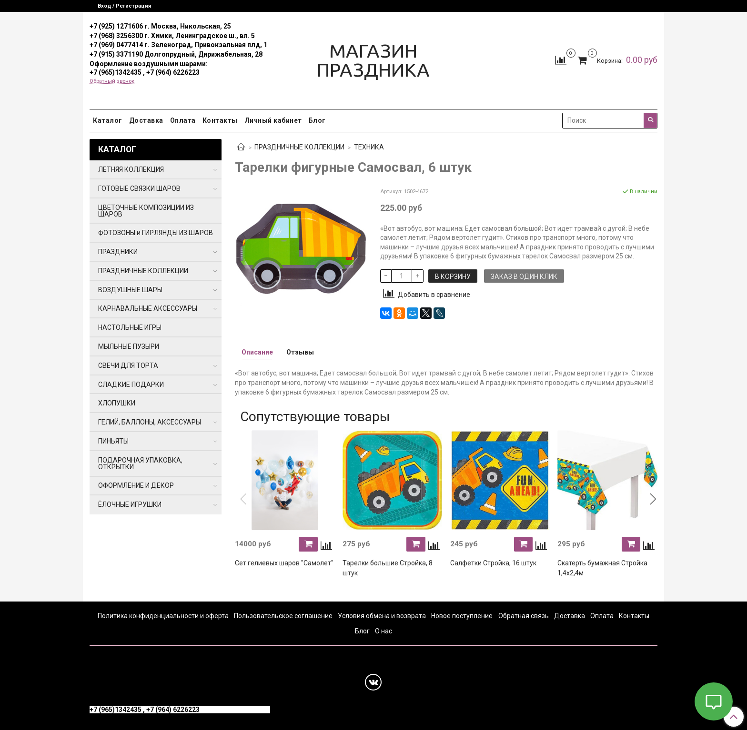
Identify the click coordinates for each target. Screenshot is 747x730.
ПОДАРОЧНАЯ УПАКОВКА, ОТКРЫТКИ (140, 463)
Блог (317, 120)
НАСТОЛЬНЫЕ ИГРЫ (130, 327)
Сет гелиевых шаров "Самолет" (284, 563)
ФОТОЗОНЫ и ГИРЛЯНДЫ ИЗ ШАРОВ (155, 233)
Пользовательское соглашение (283, 616)
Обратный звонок (112, 81)
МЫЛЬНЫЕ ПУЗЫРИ (128, 346)
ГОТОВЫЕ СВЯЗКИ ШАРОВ (139, 188)
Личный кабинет (273, 120)
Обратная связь (523, 616)
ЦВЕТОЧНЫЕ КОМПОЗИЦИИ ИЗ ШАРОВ (146, 211)
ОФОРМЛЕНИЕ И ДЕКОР (136, 485)
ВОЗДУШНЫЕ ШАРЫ (130, 290)
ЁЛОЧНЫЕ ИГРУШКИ (130, 504)
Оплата (183, 120)
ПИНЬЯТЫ (113, 441)
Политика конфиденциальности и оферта (163, 616)
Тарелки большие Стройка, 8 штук (388, 568)
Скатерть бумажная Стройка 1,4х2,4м (602, 568)
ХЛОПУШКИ (116, 403)
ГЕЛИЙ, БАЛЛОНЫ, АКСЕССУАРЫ (149, 422)
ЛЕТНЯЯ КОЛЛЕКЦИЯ (131, 169)
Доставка (146, 120)
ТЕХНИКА (369, 147)
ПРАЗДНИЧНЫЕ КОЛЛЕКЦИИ (299, 147)
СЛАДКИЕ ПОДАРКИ (131, 384)
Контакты (220, 120)
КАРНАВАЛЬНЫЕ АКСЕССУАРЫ (147, 308)
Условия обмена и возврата (382, 616)
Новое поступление (462, 616)
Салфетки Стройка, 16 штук (493, 563)
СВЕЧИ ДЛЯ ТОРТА (128, 365)
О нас (383, 631)
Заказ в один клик (524, 276)
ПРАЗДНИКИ (118, 252)
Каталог (107, 120)
